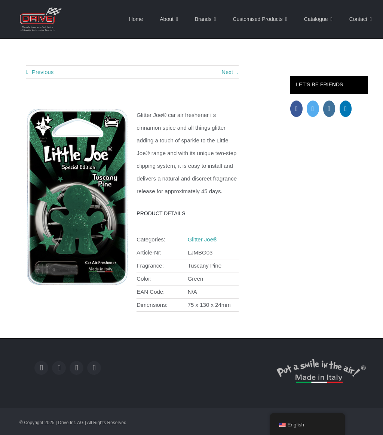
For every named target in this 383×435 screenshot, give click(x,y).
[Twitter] (313, 109)
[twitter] (59, 368)
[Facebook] (296, 109)
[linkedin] (94, 368)
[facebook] (41, 368)
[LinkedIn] (346, 109)
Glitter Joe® (202, 239)
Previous (42, 72)
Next (227, 72)
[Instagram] (329, 109)
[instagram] (76, 368)
